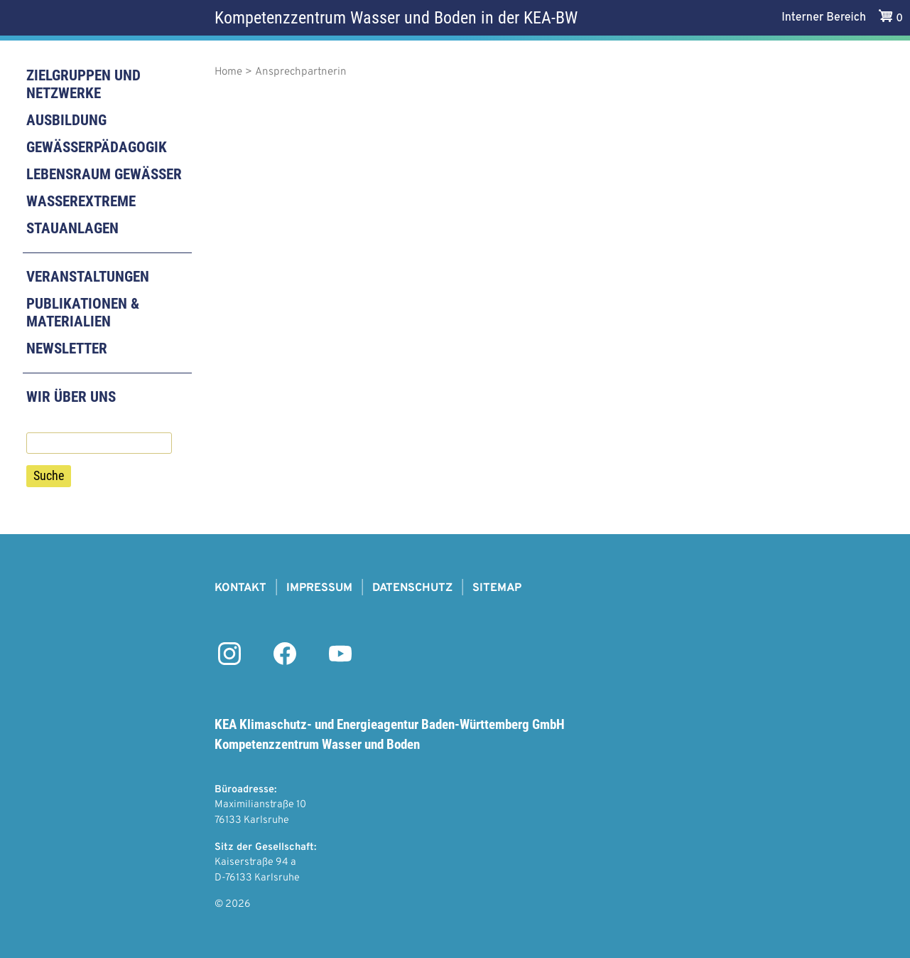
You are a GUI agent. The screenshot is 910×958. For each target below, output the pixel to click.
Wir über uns (71, 396)
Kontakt (240, 588)
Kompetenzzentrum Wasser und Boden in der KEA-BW (396, 18)
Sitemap (496, 588)
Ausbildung (66, 120)
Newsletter (66, 348)
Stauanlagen (72, 228)
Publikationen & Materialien (82, 312)
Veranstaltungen (87, 276)
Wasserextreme (81, 201)
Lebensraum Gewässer (104, 174)
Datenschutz (412, 588)
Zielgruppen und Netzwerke (83, 84)
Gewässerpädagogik (96, 147)
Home (228, 72)
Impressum (319, 588)
